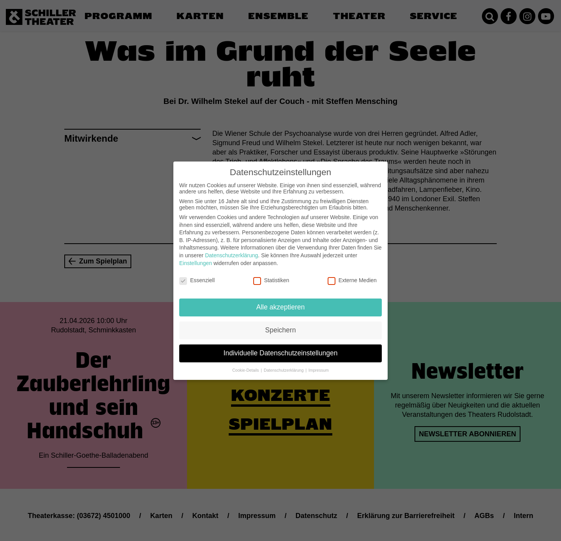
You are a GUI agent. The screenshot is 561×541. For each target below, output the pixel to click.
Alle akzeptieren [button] (280, 301)
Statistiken (271, 274)
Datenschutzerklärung (231, 249)
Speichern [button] (280, 324)
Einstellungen (195, 256)
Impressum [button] (319, 364)
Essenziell (197, 274)
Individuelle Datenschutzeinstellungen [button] (281, 347)
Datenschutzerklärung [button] (284, 364)
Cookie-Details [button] (246, 364)
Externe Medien (352, 274)
